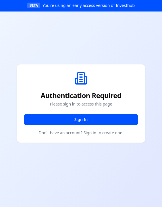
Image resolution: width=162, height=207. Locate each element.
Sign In (81, 119)
